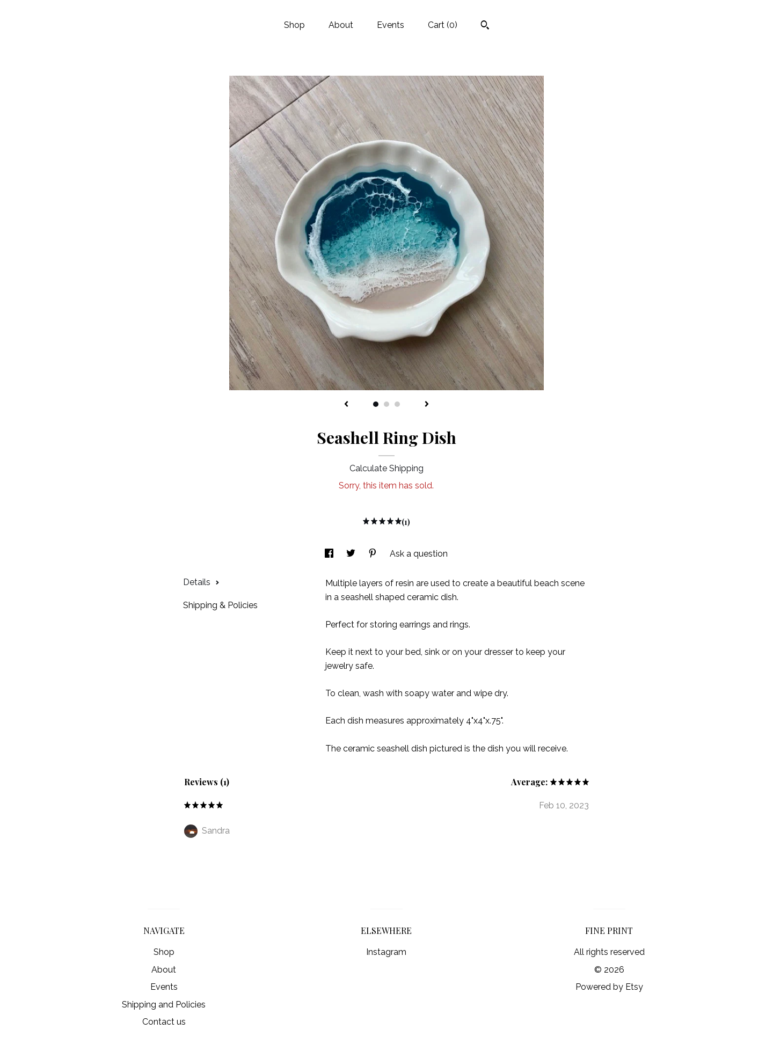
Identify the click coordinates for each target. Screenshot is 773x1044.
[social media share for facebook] (330, 554)
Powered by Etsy (609, 987)
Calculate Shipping (386, 468)
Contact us (164, 1022)
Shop (294, 25)
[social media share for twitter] (352, 554)
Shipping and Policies (164, 1004)
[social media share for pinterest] (373, 554)
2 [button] (386, 404)
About (341, 25)
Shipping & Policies (220, 605)
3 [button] (397, 404)
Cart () (442, 25)
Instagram (386, 952)
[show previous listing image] (346, 404)
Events (390, 25)
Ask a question (419, 554)
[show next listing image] (426, 404)
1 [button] (375, 404)
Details (201, 582)
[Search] (485, 26)
